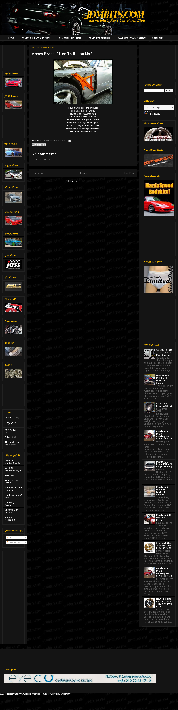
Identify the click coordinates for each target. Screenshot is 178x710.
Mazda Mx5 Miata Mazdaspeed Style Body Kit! (164, 572)
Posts (11, 537)
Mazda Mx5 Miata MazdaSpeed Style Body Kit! (164, 435)
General (9, 417)
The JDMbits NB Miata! (98, 37)
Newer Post (38, 173)
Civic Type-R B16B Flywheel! (164, 404)
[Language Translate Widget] (159, 107)
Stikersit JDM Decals (12, 511)
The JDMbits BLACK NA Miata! (35, 37)
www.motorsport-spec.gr (13, 488)
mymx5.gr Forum (10, 503)
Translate (152, 113)
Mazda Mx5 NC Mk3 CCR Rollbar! (163, 517)
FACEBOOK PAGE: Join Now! (131, 37)
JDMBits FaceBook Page (13, 469)
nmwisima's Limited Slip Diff (13, 461)
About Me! (157, 37)
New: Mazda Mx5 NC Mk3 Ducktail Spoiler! (162, 379)
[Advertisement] (14, 55)
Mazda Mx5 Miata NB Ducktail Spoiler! (162, 491)
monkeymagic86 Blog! (13, 496)
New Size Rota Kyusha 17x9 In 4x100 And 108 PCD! (164, 603)
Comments (13, 542)
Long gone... (11, 422)
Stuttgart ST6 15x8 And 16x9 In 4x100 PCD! (164, 545)
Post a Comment (43, 159)
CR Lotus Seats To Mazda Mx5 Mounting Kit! (164, 352)
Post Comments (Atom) (89, 181)
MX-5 (42, 140)
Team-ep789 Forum (11, 481)
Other (8, 437)
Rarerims (9, 475)
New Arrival (11, 429)
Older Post (128, 173)
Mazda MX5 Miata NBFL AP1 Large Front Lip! (164, 464)
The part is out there (55, 140)
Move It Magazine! (10, 518)
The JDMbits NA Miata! (69, 37)
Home (11, 37)
